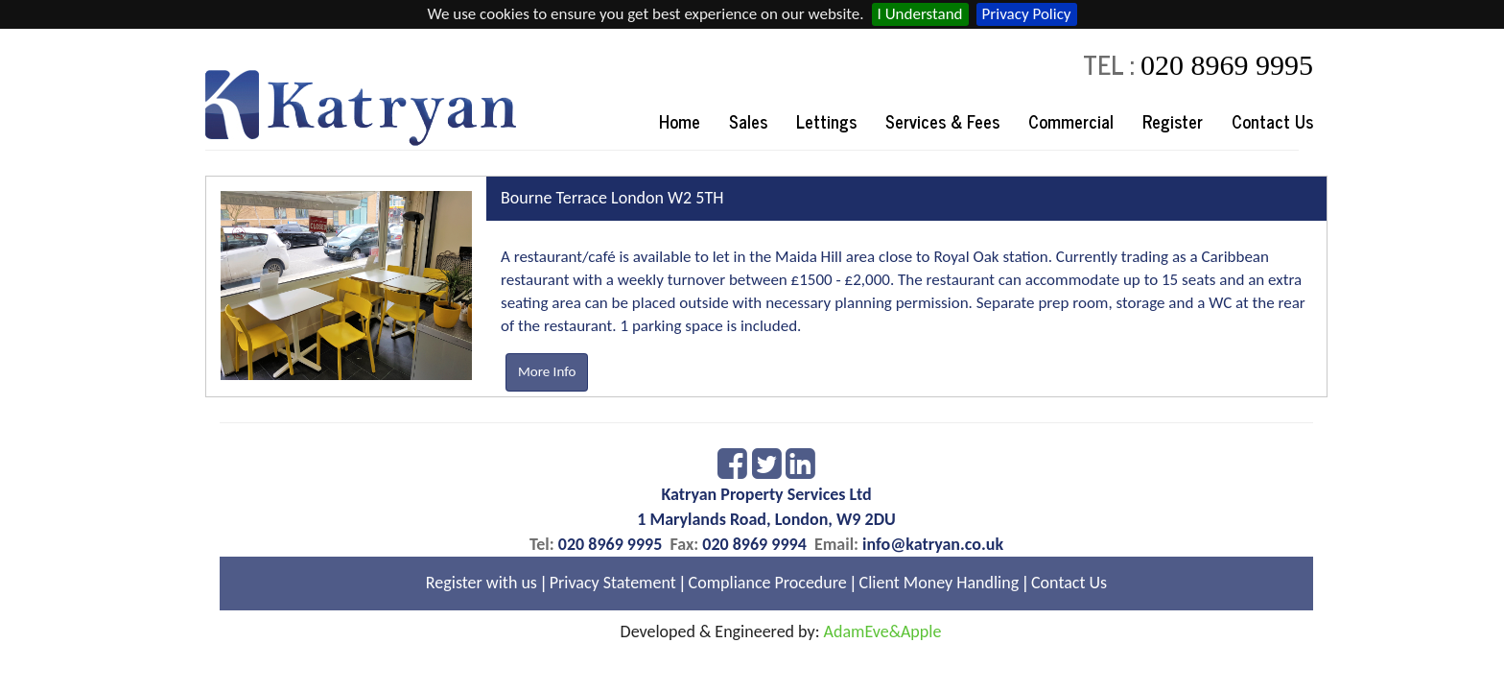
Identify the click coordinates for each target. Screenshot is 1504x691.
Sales (748, 121)
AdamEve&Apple (883, 631)
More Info (547, 371)
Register (1172, 121)
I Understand (920, 14)
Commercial (1071, 121)
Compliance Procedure (768, 582)
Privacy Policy (1026, 14)
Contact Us (1272, 121)
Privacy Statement (613, 582)
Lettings (826, 121)
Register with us (481, 582)
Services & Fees (942, 121)
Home (679, 121)
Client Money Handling (939, 582)
